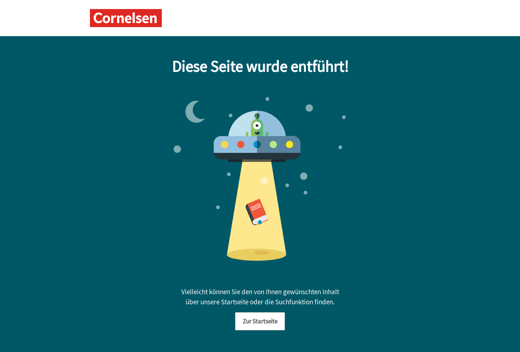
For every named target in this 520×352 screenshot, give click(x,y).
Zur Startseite (260, 321)
